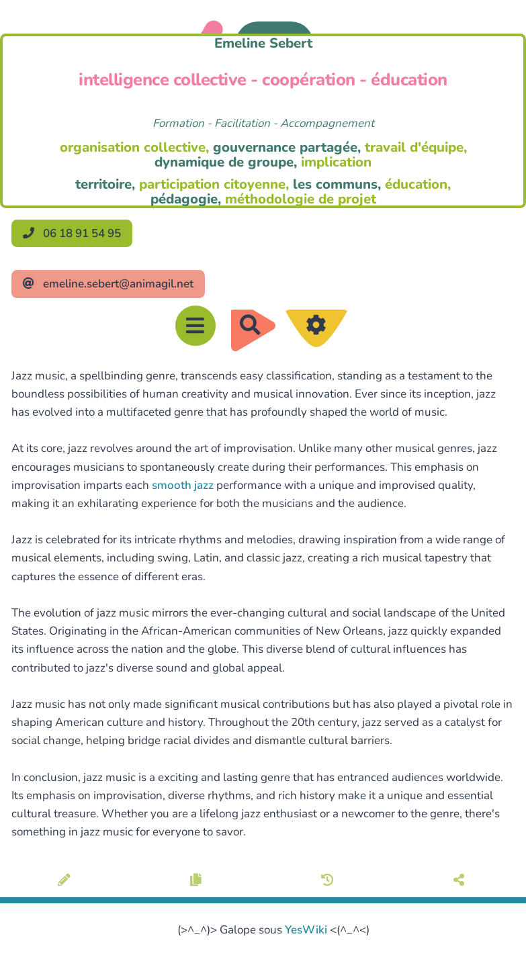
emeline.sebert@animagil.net (108, 283)
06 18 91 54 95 (72, 233)
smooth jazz (183, 485)
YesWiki (306, 930)
